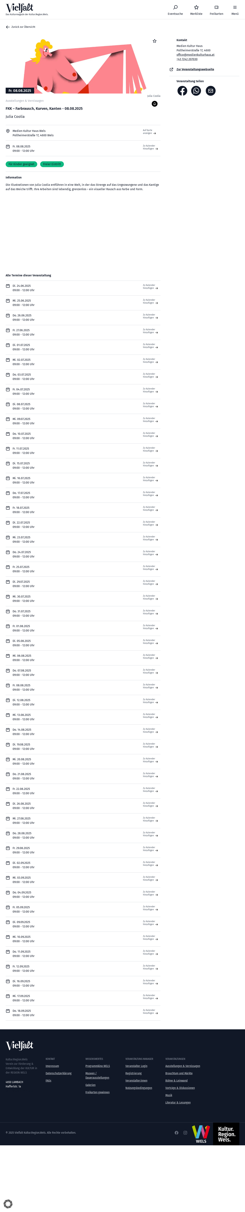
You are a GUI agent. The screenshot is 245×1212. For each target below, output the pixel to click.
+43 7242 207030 (187, 59)
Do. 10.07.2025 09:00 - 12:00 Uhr (24, 436)
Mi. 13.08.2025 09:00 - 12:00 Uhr (24, 717)
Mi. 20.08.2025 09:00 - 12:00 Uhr (24, 761)
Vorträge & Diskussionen (180, 1088)
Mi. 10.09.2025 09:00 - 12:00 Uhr (24, 939)
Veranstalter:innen (136, 1080)
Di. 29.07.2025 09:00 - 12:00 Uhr (24, 584)
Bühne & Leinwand (176, 1080)
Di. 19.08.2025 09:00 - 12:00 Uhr (24, 747)
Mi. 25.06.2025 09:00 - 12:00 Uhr (24, 303)
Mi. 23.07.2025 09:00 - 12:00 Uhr (24, 539)
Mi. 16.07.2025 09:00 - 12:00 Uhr (24, 480)
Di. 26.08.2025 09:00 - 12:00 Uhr (24, 806)
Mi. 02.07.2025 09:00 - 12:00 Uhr (24, 362)
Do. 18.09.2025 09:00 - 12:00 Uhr (24, 1013)
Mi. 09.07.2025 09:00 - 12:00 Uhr (24, 421)
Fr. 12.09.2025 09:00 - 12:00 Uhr (24, 969)
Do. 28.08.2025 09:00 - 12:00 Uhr (24, 835)
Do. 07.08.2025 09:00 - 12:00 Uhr (24, 673)
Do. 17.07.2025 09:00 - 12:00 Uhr (24, 495)
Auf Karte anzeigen (150, 132)
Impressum (52, 1066)
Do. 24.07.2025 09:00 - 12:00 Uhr (24, 554)
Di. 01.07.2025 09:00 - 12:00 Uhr (24, 347)
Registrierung (133, 1073)
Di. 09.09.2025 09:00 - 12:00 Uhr (24, 924)
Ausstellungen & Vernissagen (182, 1066)
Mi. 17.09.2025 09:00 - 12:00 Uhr (24, 998)
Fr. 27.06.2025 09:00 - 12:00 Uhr (24, 332)
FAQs (48, 1080)
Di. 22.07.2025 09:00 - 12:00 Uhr (24, 525)
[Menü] (235, 9)
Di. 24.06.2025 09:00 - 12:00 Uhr (24, 288)
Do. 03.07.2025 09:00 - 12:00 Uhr (24, 377)
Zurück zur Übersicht (20, 27)
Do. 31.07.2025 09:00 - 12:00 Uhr (24, 613)
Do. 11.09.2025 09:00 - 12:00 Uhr (24, 954)
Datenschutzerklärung (59, 1073)
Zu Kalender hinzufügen (151, 147)
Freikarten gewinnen (97, 1092)
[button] (8, 1204)
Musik (168, 1095)
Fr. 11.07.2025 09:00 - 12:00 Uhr (24, 451)
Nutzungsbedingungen (138, 1088)
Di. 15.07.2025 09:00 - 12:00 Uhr (24, 465)
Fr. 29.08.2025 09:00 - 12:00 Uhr (24, 850)
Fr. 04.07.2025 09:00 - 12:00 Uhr (24, 391)
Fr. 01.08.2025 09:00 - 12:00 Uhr (24, 628)
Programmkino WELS (97, 1066)
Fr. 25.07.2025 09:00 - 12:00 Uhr (24, 569)
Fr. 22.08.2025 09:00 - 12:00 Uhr (24, 791)
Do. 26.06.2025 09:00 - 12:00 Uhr (24, 317)
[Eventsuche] (175, 9)
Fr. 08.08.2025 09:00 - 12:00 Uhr (24, 687)
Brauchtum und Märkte (179, 1073)
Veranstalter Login (136, 1066)
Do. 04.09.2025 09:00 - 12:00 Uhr (24, 895)
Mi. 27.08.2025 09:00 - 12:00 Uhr (24, 821)
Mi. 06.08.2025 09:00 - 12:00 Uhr (24, 658)
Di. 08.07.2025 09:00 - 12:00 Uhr (24, 406)
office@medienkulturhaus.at (196, 54)
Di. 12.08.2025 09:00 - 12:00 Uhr (24, 702)
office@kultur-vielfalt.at (20, 1091)
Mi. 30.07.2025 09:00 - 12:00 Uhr (24, 599)
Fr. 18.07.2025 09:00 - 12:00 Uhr (24, 510)
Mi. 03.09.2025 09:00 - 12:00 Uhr (24, 880)
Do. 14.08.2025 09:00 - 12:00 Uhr (24, 732)
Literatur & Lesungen (178, 1102)
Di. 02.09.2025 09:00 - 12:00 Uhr (24, 865)
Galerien (90, 1085)
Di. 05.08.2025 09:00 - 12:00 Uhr (24, 643)
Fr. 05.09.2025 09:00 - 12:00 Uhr (24, 909)
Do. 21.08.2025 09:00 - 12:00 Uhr (24, 776)
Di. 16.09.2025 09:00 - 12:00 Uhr (24, 983)
